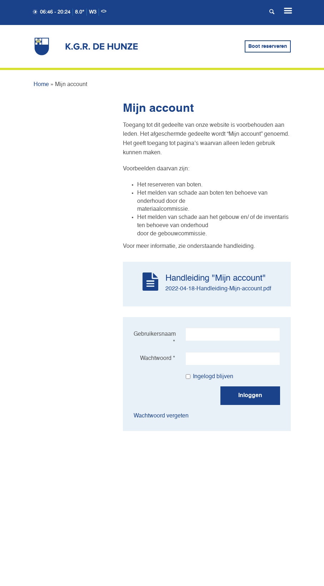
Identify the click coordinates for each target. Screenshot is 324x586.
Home (41, 84)
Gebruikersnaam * (155, 338)
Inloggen (250, 396)
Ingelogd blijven (209, 377)
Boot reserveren (267, 46)
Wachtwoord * (157, 358)
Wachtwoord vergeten (161, 416)
